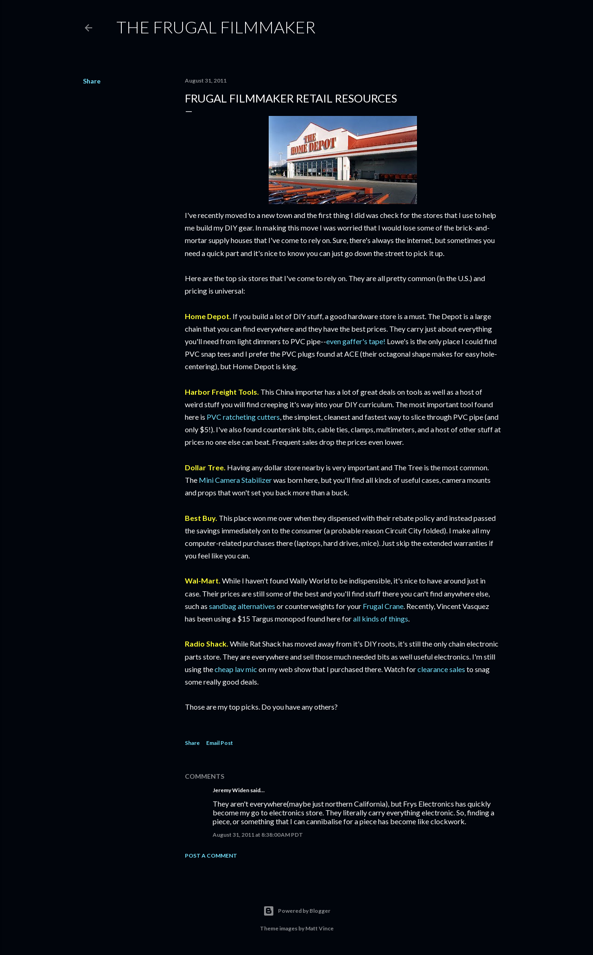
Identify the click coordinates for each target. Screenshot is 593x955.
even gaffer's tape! (355, 341)
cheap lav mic (235, 669)
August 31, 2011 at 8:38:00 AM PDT (258, 834)
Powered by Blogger (296, 911)
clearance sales (441, 669)
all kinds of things (380, 618)
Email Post (219, 742)
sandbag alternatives (242, 606)
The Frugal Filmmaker (215, 27)
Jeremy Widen (231, 790)
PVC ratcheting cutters (243, 416)
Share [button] (92, 81)
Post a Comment (211, 855)
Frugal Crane (383, 606)
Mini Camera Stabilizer (235, 479)
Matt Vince (319, 928)
